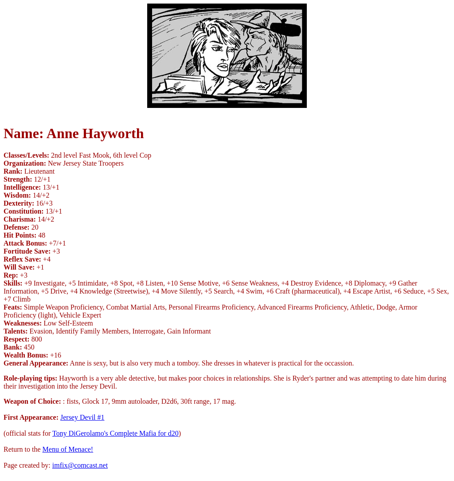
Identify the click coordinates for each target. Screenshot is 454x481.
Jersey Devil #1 (82, 417)
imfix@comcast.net (80, 465)
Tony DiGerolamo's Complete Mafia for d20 (115, 433)
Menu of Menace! (68, 449)
